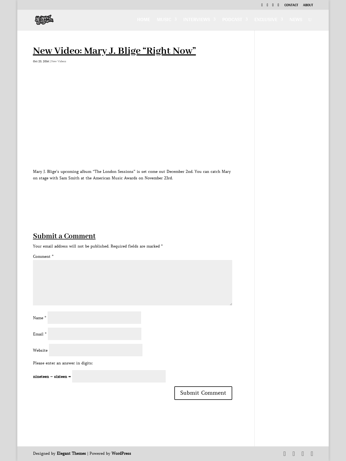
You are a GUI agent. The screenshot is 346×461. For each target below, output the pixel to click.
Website (40, 350)
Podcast (232, 20)
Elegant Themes (71, 453)
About (308, 5)
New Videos (58, 61)
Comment (43, 256)
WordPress (121, 453)
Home (143, 20)
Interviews (196, 20)
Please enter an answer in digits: (63, 363)
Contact (291, 5)
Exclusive (265, 20)
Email (39, 334)
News (296, 20)
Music (164, 20)
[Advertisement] (131, 193)
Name (39, 317)
